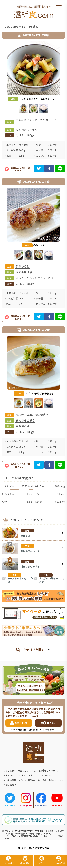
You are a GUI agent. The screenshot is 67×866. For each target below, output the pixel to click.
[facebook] (49, 168)
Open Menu (59, 8)
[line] (60, 168)
